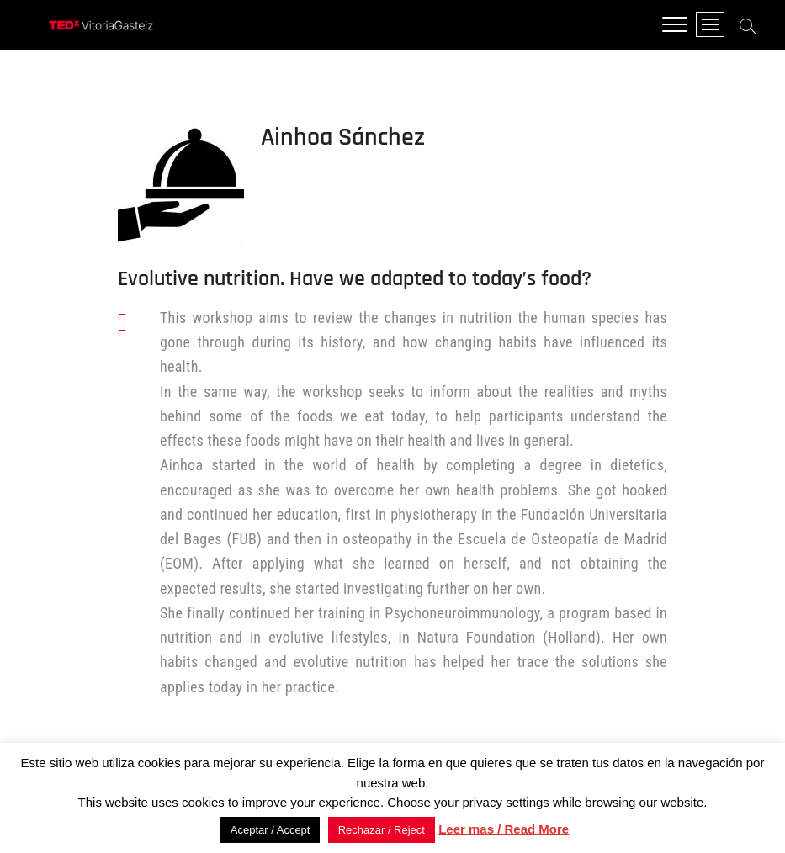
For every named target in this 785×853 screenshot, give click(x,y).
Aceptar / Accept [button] (270, 830)
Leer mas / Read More (503, 829)
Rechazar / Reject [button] (381, 830)
